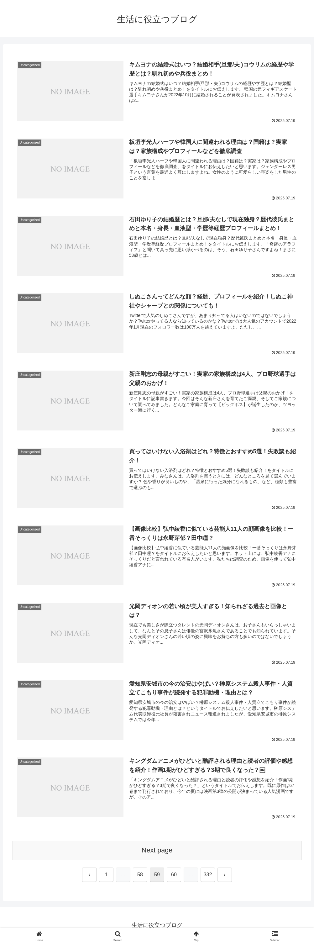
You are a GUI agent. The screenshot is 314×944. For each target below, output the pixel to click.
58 (140, 875)
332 (208, 875)
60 (174, 875)
